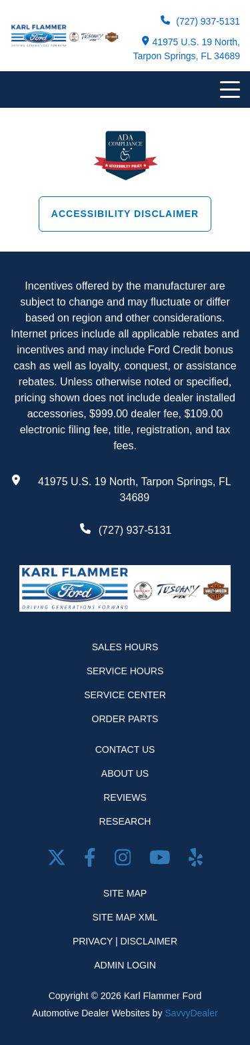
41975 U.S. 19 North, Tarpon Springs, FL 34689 (186, 48)
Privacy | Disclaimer (125, 941)
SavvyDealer (191, 1013)
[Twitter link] (59, 860)
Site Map (125, 893)
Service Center (125, 695)
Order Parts (125, 719)
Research (125, 821)
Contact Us (125, 749)
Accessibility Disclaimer (125, 213)
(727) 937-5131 (200, 21)
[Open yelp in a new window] (196, 860)
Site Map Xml (125, 917)
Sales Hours (125, 647)
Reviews (125, 797)
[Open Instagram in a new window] (125, 860)
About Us (125, 773)
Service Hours (125, 671)
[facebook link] (92, 860)
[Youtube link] (162, 860)
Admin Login (125, 965)
